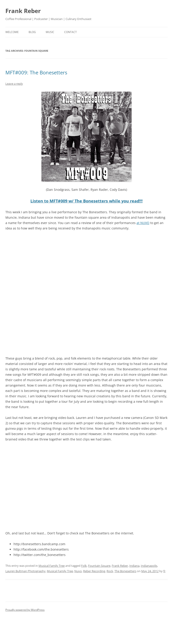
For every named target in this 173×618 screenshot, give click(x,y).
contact (70, 32)
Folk (84, 566)
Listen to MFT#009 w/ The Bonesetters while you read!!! (86, 201)
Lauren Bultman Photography (25, 571)
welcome (12, 32)
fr (164, 571)
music (50, 32)
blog (32, 32)
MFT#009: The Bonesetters (36, 72)
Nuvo (78, 571)
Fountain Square (99, 566)
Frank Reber (23, 11)
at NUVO (143, 223)
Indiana (134, 566)
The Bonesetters (125, 571)
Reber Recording (94, 571)
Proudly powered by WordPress (25, 610)
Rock (110, 571)
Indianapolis (149, 566)
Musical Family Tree (52, 566)
